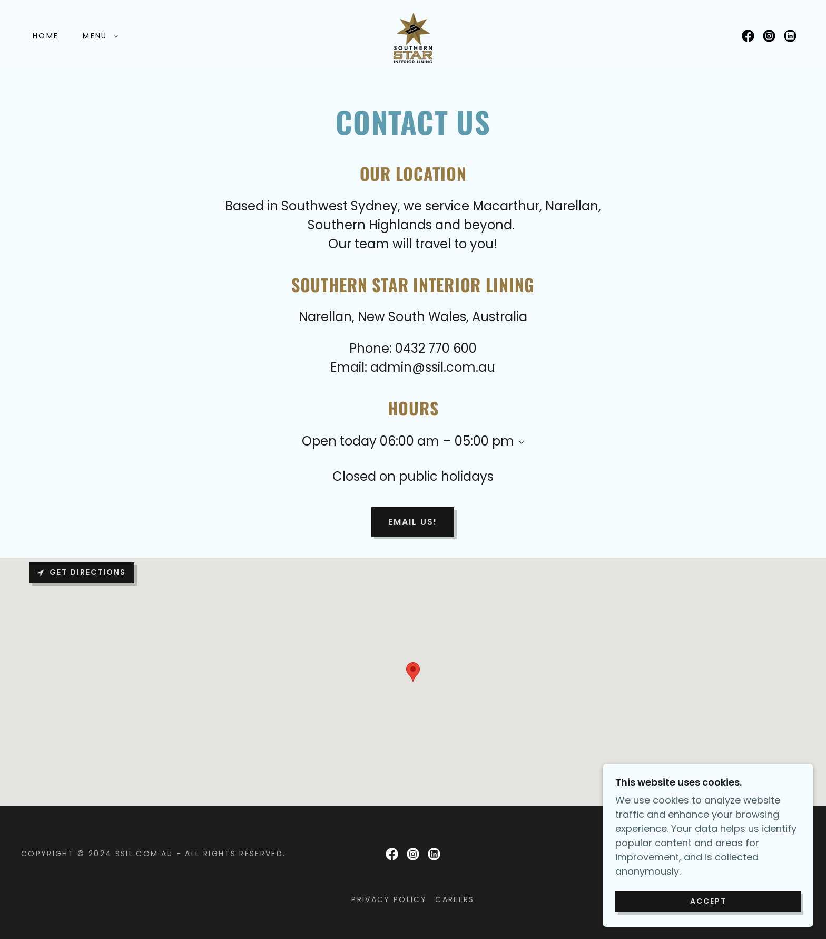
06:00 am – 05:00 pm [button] (447, 441)
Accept (708, 901)
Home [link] (45, 36)
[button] (97, 36)
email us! (412, 522)
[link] (413, 35)
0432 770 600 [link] (436, 348)
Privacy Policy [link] (389, 899)
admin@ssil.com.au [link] (432, 367)
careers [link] (454, 899)
